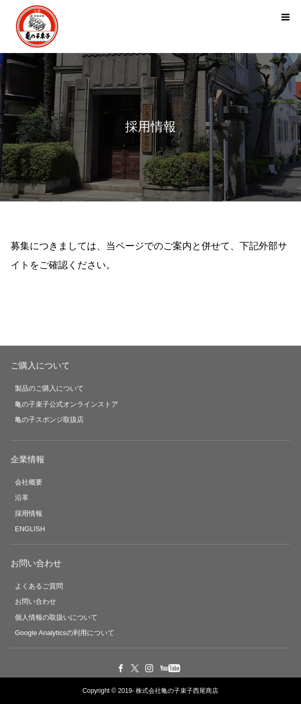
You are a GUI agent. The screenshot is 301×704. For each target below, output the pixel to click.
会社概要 (28, 482)
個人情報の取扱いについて (56, 617)
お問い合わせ (35, 601)
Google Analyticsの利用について (64, 633)
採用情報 (28, 513)
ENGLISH (30, 529)
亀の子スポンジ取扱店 (49, 420)
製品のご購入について (49, 388)
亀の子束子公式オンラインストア (66, 404)
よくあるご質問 (39, 586)
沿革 (22, 497)
